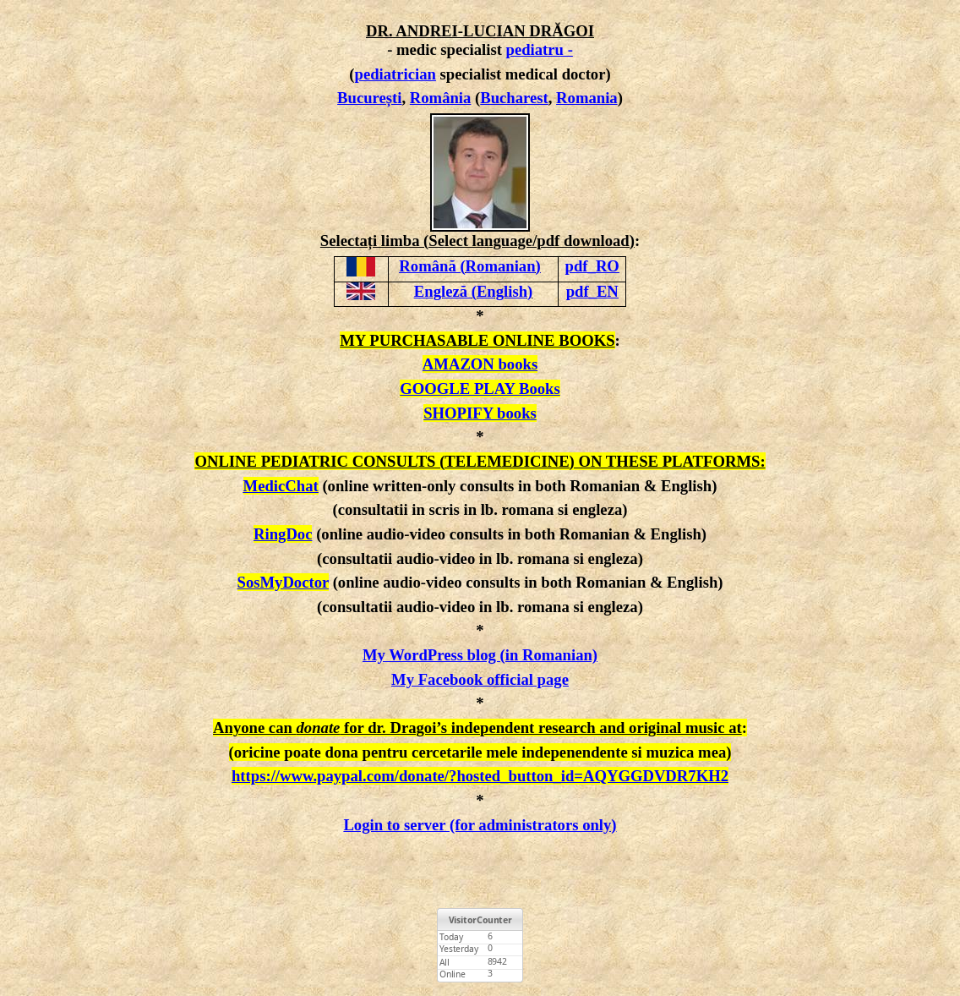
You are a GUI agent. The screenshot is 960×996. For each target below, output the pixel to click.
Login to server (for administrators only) (479, 825)
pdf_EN (592, 291)
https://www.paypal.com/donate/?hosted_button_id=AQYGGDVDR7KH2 (480, 776)
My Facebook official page (480, 679)
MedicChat (281, 486)
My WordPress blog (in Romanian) (480, 655)
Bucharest (514, 98)
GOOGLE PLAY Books (479, 388)
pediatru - (539, 49)
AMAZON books (480, 364)
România (441, 98)
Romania (587, 98)
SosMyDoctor (283, 582)
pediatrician (395, 74)
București (369, 98)
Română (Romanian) (469, 266)
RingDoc (283, 534)
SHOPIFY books (480, 413)
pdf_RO (592, 266)
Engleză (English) (473, 291)
